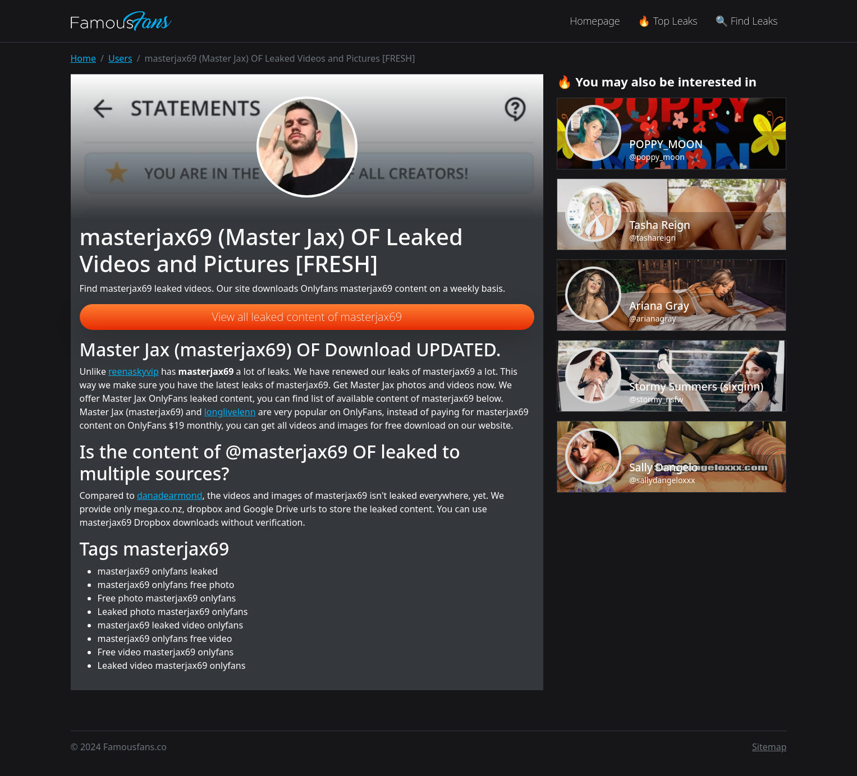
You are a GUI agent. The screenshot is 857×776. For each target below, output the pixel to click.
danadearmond (170, 495)
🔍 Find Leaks (747, 20)
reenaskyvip (133, 371)
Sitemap (769, 747)
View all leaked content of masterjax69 (307, 316)
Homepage (595, 20)
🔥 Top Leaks (668, 20)
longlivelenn (230, 412)
